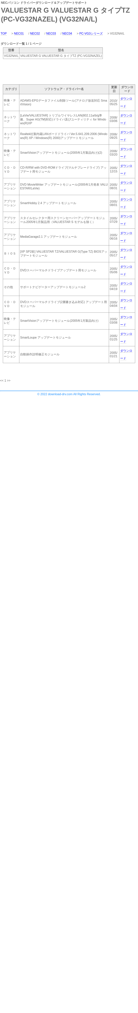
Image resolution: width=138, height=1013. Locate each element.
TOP (4, 33)
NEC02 (35, 33)
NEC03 (51, 33)
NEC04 (67, 33)
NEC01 (19, 33)
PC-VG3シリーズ (91, 33)
